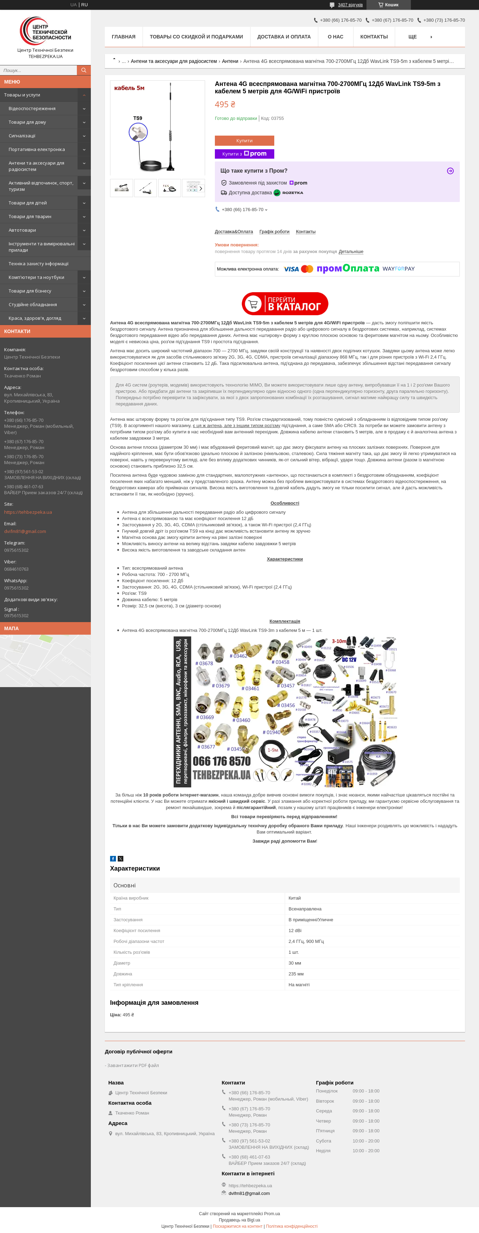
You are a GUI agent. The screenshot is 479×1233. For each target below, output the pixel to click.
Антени (230, 61)
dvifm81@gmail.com (25, 531)
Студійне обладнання (33, 304)
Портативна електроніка (37, 149)
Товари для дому (27, 122)
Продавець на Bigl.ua (239, 1220)
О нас (335, 36)
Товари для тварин (30, 216)
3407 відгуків (350, 4)
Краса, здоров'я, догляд (35, 318)
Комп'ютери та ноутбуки (36, 277)
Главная (124, 36)
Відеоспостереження (32, 108)
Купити (245, 140)
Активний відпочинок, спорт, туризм (41, 186)
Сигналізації (22, 135)
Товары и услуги (22, 95)
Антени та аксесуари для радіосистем (36, 166)
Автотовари (22, 230)
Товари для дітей (28, 203)
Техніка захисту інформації (38, 263)
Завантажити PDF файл (133, 1065)
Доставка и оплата (284, 36)
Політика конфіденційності (292, 1226)
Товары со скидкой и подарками (196, 36)
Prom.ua (272, 1213)
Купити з (245, 154)
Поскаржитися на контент (237, 1226)
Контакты (374, 36)
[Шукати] (84, 70)
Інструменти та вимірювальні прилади (42, 246)
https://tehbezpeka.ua (28, 512)
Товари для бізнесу (30, 291)
